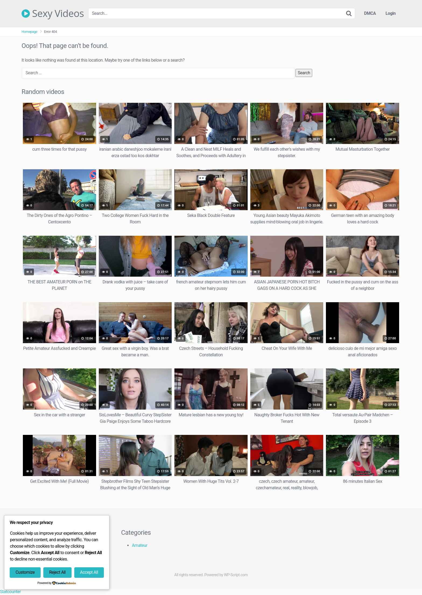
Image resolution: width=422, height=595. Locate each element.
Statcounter (10, 591)
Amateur (139, 545)
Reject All (57, 572)
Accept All (89, 572)
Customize (25, 572)
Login (390, 13)
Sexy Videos (53, 13)
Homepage (29, 32)
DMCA (370, 13)
